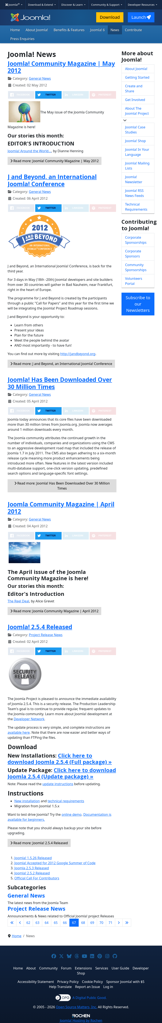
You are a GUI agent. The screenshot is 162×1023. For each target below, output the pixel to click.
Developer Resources (141, 5)
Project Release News (45, 635)
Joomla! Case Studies (135, 130)
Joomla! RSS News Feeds (134, 193)
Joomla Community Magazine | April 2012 (61, 507)
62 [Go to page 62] (28, 922)
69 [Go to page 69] (92, 922)
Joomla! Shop (135, 141)
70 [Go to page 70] (101, 922)
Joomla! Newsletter (133, 179)
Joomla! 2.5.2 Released (32, 873)
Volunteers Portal (133, 281)
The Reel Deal (18, 601)
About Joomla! (37, 30)
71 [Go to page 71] (110, 922)
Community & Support (105, 5)
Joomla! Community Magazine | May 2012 (61, 67)
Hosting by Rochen (81, 1020)
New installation (27, 801)
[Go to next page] (119, 923)
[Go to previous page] (20, 923)
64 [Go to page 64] (47, 922)
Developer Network (29, 719)
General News (40, 78)
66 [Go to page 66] (65, 922)
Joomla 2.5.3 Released (31, 868)
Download (110, 17)
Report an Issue (87, 986)
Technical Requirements (136, 207)
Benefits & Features (69, 30)
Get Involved (135, 99)
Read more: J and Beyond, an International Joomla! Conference (61, 363)
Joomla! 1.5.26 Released (33, 858)
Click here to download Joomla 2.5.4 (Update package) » (62, 773)
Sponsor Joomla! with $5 (125, 981)
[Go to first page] (12, 923)
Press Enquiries (22, 38)
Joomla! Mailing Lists (137, 166)
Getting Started (137, 77)
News (115, 30)
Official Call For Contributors (36, 878)
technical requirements (66, 801)
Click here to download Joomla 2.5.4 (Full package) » (60, 758)
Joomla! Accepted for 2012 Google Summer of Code (55, 863)
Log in (108, 986)
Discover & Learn (72, 5)
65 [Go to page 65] (56, 922)
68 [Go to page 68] (83, 922)
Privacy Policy (68, 981)
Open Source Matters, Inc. (76, 1007)
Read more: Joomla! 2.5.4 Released (39, 843)
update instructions (57, 784)
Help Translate (60, 986)
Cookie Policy (92, 981)
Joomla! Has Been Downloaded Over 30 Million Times (60, 383)
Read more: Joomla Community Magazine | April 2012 (54, 611)
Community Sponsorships (135, 267)
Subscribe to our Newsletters (138, 304)
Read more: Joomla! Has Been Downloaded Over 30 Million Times (62, 486)
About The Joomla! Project (137, 111)
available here (19, 732)
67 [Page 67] (74, 922)
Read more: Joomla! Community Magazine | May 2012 (54, 161)
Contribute (133, 30)
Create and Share (133, 88)
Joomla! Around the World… (29, 151)
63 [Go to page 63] (37, 922)
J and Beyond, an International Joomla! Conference (52, 180)
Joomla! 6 (97, 30)
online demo (71, 814)
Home (15, 30)
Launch (141, 17)
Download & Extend (41, 5)
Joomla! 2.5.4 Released (40, 627)
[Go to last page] (126, 923)
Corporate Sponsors (133, 253)
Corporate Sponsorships (135, 240)
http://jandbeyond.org (78, 353)
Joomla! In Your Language (137, 152)
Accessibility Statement (36, 981)
